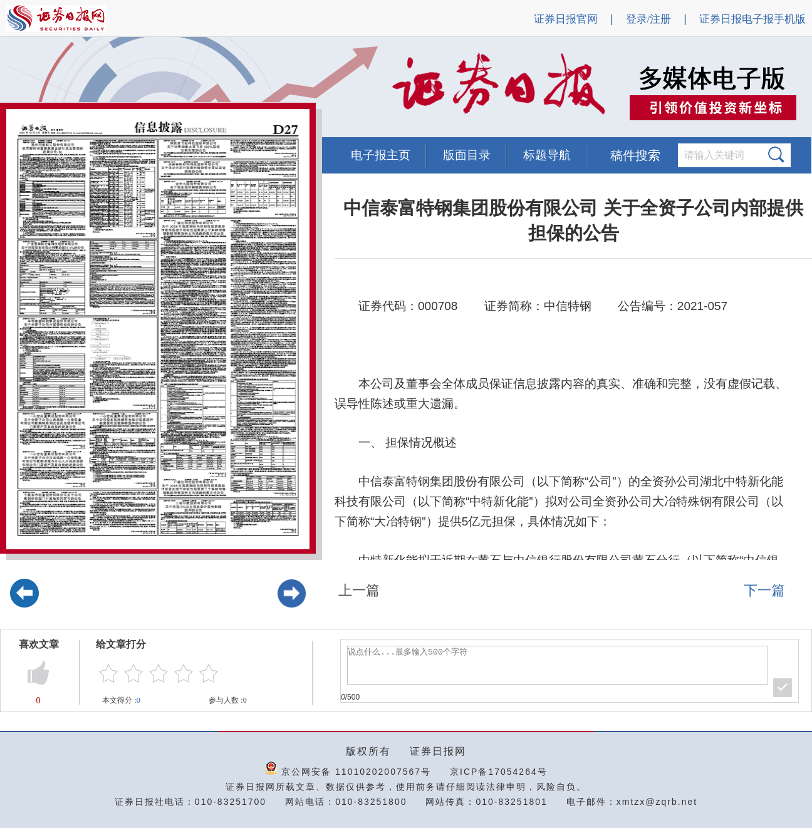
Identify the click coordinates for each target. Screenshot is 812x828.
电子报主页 (380, 155)
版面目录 (467, 155)
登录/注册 (649, 19)
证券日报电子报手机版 (752, 19)
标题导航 (547, 155)
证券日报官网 (566, 19)
